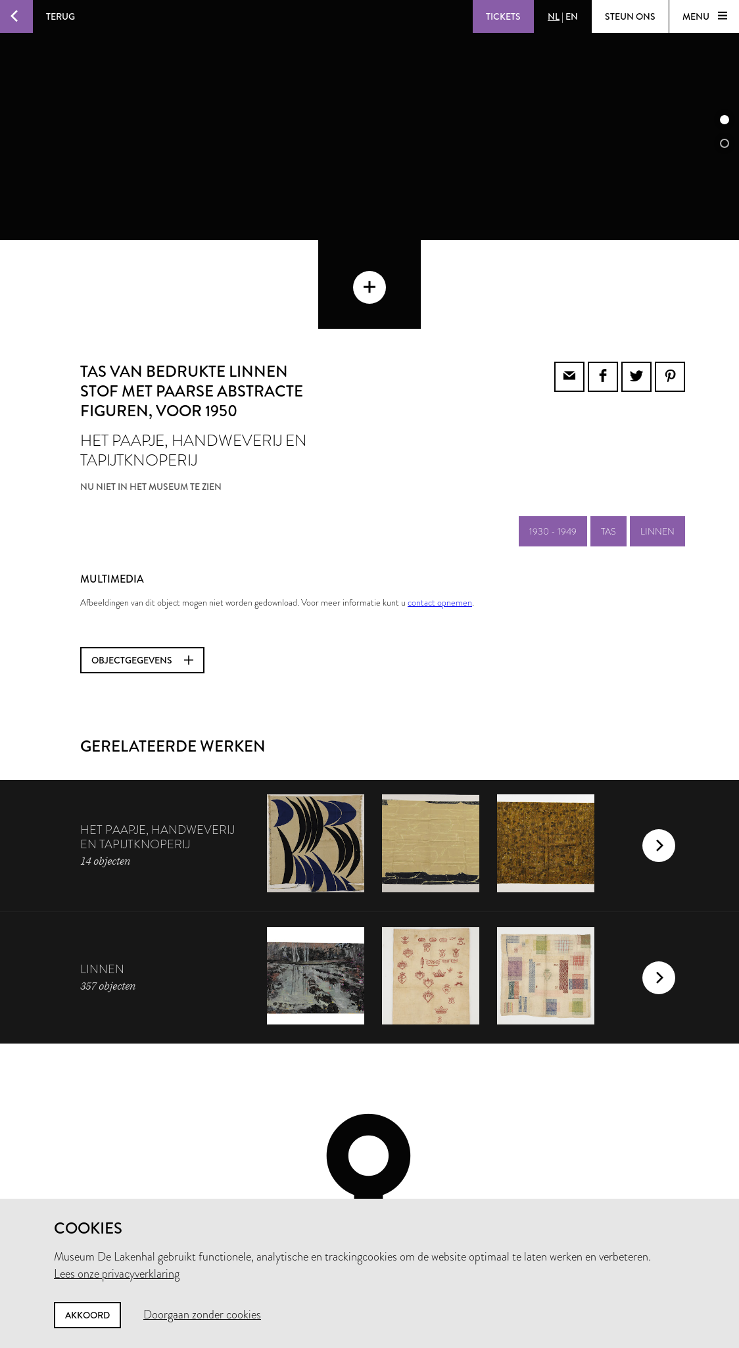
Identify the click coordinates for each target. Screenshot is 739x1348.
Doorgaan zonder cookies (202, 1314)
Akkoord (87, 1315)
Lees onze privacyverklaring (116, 1273)
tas (608, 442)
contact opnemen (440, 513)
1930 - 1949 (553, 442)
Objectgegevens (142, 571)
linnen (657, 442)
